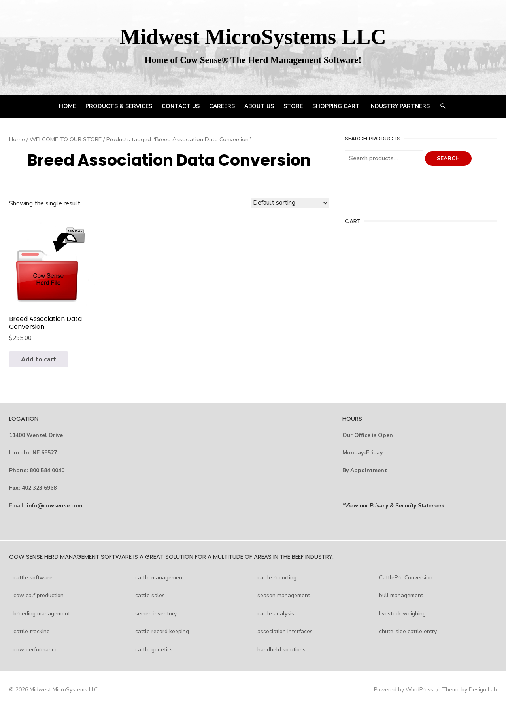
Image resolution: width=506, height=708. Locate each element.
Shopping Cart (336, 106)
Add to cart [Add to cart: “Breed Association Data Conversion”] (38, 359)
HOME (67, 106)
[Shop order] (290, 203)
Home (17, 139)
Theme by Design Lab (469, 689)
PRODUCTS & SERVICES (118, 106)
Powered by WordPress (403, 689)
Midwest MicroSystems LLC (253, 37)
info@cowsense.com (54, 505)
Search (448, 158)
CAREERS (222, 106)
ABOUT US (259, 106)
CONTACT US (181, 106)
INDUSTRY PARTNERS (399, 106)
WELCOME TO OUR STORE (66, 139)
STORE (293, 106)
